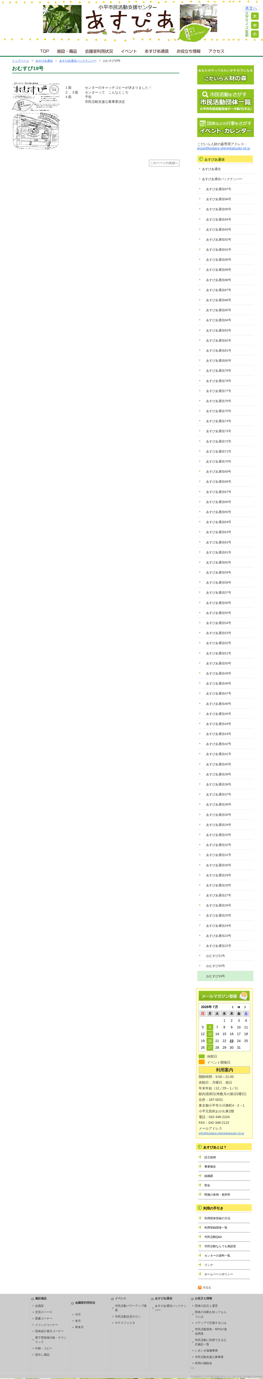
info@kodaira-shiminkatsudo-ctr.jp (221, 1133)
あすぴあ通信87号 (218, 290)
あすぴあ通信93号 (218, 229)
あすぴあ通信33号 (218, 835)
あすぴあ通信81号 (218, 350)
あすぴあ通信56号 (218, 603)
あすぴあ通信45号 (218, 714)
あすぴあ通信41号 (218, 754)
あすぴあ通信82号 (218, 340)
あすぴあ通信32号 (218, 845)
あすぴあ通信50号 (218, 663)
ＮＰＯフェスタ (125, 1322)
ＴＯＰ (44, 50)
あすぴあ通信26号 (218, 905)
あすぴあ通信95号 (218, 209)
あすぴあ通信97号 (218, 189)
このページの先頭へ (164, 163)
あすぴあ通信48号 (218, 683)
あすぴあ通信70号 (218, 461)
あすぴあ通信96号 (218, 199)
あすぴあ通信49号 (218, 673)
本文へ (251, 8)
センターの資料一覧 (217, 1255)
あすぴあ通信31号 (218, 855)
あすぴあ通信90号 (218, 259)
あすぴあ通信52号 (218, 643)
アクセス (216, 50)
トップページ (20, 60)
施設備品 (41, 1298)
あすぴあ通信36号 (218, 804)
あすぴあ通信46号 (218, 704)
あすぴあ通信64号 (218, 522)
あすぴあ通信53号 (218, 633)
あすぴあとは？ (215, 1147)
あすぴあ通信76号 (218, 401)
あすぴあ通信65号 (218, 512)
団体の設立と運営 (206, 1305)
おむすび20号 (215, 966)
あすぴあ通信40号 (218, 764)
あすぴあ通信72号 (218, 441)
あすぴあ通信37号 (218, 794)
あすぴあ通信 (157, 50)
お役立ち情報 (188, 50)
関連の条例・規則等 (217, 1194)
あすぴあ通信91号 (218, 249)
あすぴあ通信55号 (218, 613)
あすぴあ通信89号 (218, 269)
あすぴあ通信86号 (218, 300)
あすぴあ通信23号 (218, 936)
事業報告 (210, 1166)
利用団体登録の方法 (217, 1218)
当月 (78, 1314)
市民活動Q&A (213, 1237)
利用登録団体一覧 (215, 1227)
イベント (129, 50)
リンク (208, 1265)
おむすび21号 (215, 956)
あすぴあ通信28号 (218, 885)
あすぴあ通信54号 (218, 623)
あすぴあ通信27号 (218, 895)
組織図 (208, 1176)
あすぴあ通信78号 (218, 381)
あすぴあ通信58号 (218, 582)
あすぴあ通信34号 (218, 825)
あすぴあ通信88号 (218, 280)
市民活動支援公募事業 (209, 1357)
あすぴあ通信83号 (218, 330)
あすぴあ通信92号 (218, 239)
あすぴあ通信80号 (218, 360)
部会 (207, 1185)
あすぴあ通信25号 (218, 915)
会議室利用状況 (99, 50)
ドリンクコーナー (46, 1325)
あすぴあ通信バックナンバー (78, 60)
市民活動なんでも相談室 (220, 1246)
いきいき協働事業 (206, 1350)
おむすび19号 (215, 976)
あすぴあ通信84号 (218, 320)
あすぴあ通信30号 (218, 865)
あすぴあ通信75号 (218, 411)
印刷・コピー (43, 1348)
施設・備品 (67, 50)
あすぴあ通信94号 (218, 219)
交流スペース (43, 1312)
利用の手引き (213, 1208)
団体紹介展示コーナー (49, 1331)
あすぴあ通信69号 (218, 471)
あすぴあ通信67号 (218, 492)
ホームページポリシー (218, 1274)
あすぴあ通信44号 (218, 724)
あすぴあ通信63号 (218, 532)
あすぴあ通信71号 (218, 451)
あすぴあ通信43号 (218, 734)
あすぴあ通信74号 (218, 421)
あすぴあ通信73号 (218, 431)
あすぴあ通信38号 (218, 784)
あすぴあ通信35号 (218, 814)
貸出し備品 (42, 1354)
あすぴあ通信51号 (218, 653)
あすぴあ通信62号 (218, 542)
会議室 (39, 1305)
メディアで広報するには (210, 1322)
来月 (78, 1321)
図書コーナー (43, 1318)
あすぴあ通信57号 (218, 592)
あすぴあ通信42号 (218, 744)
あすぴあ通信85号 (218, 310)
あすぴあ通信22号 (218, 946)
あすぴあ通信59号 (218, 572)
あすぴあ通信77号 (218, 391)
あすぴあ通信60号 (218, 562)
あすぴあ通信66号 (218, 502)
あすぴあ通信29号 (218, 875)
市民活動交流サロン (128, 1316)
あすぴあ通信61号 (218, 552)
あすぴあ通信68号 (218, 481)
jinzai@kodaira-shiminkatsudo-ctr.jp (223, 148)
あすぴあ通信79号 (218, 370)
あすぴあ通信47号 (218, 693)
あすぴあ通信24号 (218, 925)
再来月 (79, 1327)
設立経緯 (210, 1157)
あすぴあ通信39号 (218, 774)
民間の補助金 (203, 1363)
